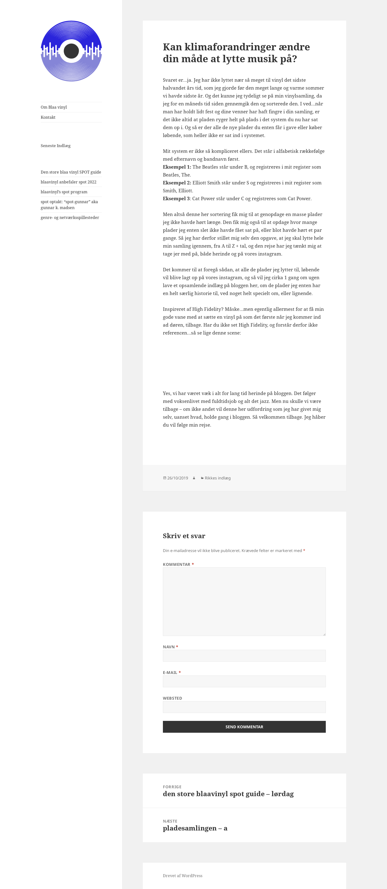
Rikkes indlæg (218, 478)
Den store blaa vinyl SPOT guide (71, 172)
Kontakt (48, 117)
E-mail (172, 672)
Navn (170, 647)
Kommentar (178, 564)
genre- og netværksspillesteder (70, 217)
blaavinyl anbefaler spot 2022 (69, 182)
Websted (172, 698)
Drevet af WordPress (182, 875)
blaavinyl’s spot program (64, 192)
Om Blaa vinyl (54, 107)
